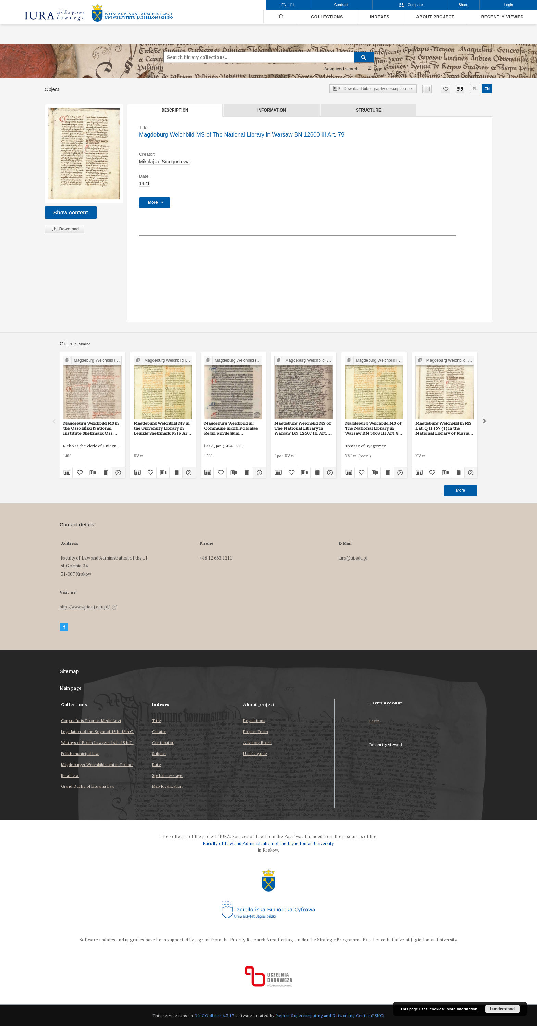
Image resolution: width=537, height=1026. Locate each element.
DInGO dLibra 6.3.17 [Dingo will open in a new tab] (214, 1015)
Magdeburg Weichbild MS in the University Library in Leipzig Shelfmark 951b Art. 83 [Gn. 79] (162, 428)
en (487, 89)
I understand (502, 1008)
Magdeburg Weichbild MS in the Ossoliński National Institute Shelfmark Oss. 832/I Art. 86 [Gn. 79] (91, 428)
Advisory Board (257, 742)
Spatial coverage (167, 775)
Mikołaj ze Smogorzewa (164, 161)
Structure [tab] (368, 110)
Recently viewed (502, 17)
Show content (70, 212)
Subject (159, 753)
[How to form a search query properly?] (369, 69)
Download (64, 229)
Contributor (162, 742)
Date (156, 764)
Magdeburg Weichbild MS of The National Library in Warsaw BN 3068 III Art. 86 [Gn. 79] (373, 428)
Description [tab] (175, 110)
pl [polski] (292, 4)
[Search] (364, 57)
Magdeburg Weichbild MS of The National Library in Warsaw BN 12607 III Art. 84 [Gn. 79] (303, 428)
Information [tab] (271, 110)
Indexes (379, 17)
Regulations (254, 720)
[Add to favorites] (445, 89)
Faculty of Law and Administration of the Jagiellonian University (268, 843)
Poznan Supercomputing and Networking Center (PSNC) (330, 1015)
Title (156, 720)
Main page (71, 688)
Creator (159, 731)
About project (435, 17)
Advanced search (341, 69)
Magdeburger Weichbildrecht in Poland (97, 764)
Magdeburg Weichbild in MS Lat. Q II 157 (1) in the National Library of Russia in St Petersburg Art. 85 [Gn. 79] (444, 428)
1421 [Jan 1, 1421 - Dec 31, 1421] (144, 183)
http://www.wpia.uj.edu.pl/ (88, 607)
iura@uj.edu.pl (353, 558)
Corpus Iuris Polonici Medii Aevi (91, 720)
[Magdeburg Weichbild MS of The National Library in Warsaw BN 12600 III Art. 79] (84, 153)
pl (475, 89)
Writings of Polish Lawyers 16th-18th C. (97, 742)
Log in (374, 721)
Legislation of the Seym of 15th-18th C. (97, 731)
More (460, 490)
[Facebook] (64, 627)
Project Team (255, 731)
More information (462, 1009)
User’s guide (255, 753)
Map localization (167, 786)
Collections (327, 17)
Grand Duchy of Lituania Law (87, 786)
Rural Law (70, 775)
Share (464, 5)
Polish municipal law (80, 753)
